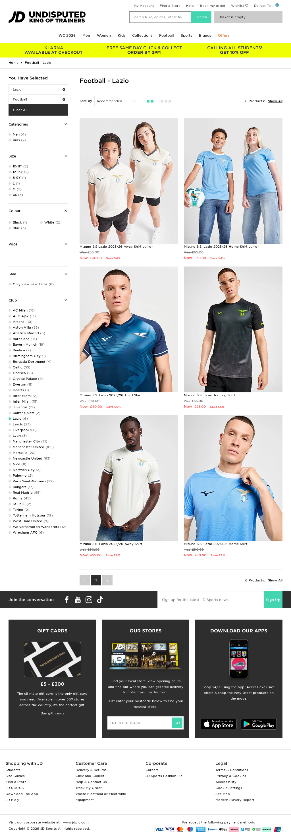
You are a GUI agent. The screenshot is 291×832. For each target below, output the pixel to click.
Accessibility (225, 782)
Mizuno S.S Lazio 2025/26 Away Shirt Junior (116, 247)
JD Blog (12, 800)
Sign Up (273, 600)
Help (190, 6)
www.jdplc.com (75, 822)
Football (166, 35)
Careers (152, 770)
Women (104, 35)
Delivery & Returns (91, 770)
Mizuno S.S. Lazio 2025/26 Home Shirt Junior (221, 247)
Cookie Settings (228, 788)
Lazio (39, 89)
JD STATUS (15, 788)
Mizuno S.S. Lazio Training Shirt (209, 395)
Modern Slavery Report (234, 800)
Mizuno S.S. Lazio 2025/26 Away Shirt (111, 544)
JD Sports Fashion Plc (164, 776)
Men (86, 35)
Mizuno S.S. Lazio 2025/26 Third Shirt (111, 395)
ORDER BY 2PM (144, 50)
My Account (144, 6)
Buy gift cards (52, 713)
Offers (223, 35)
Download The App (22, 794)
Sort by (86, 101)
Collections (142, 35)
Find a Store (170, 6)
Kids (121, 35)
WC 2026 (67, 35)
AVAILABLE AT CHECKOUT (53, 50)
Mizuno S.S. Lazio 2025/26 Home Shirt (216, 544)
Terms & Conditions (231, 770)
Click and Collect (90, 776)
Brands (205, 35)
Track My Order (89, 788)
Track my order (212, 6)
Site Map (222, 794)
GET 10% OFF (234, 50)
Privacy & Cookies (230, 776)
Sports (186, 35)
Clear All (20, 110)
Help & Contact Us (91, 782)
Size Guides (15, 776)
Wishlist (237, 6)
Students (13, 770)
